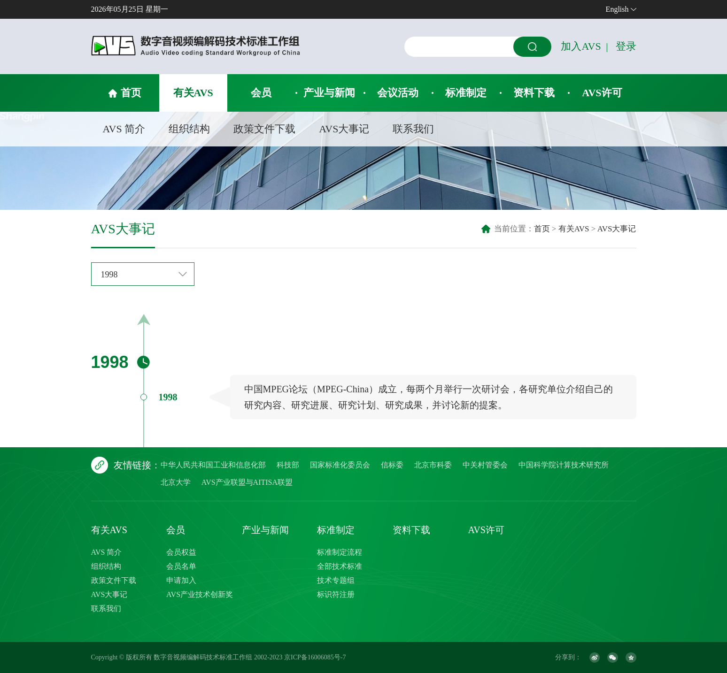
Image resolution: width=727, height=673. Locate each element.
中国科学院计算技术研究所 (563, 465)
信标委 (392, 465)
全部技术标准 (339, 566)
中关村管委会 (485, 465)
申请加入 (181, 580)
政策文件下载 (264, 129)
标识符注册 (336, 594)
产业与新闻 (329, 93)
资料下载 (534, 93)
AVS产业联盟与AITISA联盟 (247, 482)
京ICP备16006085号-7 (315, 657)
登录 (626, 46)
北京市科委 (433, 465)
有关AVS (193, 93)
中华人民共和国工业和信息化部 (213, 465)
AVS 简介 (124, 129)
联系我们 (413, 129)
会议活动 (397, 93)
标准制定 (466, 93)
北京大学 (176, 482)
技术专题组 (336, 580)
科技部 (288, 465)
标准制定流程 (339, 552)
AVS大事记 (344, 129)
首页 (131, 93)
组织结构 (189, 129)
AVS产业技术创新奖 (199, 594)
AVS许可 (602, 93)
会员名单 (181, 566)
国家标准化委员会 (340, 465)
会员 (261, 93)
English (617, 9)
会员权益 (181, 552)
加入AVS (581, 46)
